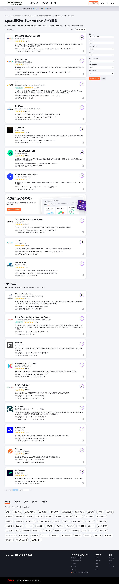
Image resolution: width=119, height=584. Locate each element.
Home (6, 15)
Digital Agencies (16, 15)
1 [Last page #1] (31, 490)
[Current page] (26, 490)
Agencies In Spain (29, 15)
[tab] (7, 502)
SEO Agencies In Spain (44, 15)
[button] (102, 3)
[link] (45, 3)
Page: (21, 490)
